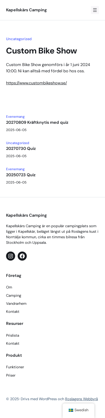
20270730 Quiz (21, 148)
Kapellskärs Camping (26, 10)
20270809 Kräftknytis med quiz (37, 122)
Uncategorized (19, 38)
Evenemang (15, 116)
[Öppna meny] (95, 10)
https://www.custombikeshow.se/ (36, 83)
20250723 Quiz (21, 174)
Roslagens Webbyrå (81, 398)
